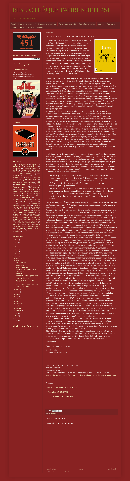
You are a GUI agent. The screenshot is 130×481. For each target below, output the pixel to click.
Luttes (21, 203)
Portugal (14, 212)
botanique (15, 177)
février (18, 260)
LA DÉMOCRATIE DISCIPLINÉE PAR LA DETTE (27, 284)
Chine (17, 179)
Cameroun (28, 177)
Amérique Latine (30, 168)
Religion (24, 214)
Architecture (17, 172)
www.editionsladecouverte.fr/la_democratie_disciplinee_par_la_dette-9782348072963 (81, 375)
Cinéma (23, 179)
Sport (23, 226)
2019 (16, 249)
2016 (16, 242)
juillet (17, 299)
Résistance (15, 215)
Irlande (21, 199)
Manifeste (16, 205)
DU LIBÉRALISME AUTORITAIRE (59, 397)
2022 (16, 256)
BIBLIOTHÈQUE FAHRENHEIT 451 (61, 9)
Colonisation (32, 179)
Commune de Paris (18, 181)
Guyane (23, 195)
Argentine (24, 171)
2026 (16, 320)
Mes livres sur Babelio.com (26, 326)
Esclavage (36, 187)
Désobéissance (28, 183)
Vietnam (17, 231)
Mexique (37, 205)
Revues (29, 219)
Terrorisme (19, 228)
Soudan (18, 226)
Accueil (13, 24)
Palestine (28, 209)
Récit (16, 214)
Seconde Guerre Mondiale (27, 223)
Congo (29, 181)
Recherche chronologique (87, 24)
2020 (16, 251)
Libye (14, 203)
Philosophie (26, 210)
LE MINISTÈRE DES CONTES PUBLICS (61, 388)
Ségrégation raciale (18, 224)
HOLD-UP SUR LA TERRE (22, 267)
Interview (37, 198)
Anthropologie (26, 170)
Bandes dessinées (27, 174)
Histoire (36, 195)
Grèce (30, 193)
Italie (32, 199)
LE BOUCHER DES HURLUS (22, 286)
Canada (33, 177)
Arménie (30, 172)
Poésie (36, 210)
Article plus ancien (112, 469)
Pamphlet (37, 209)
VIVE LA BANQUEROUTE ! (57, 392)
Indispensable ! (26, 198)
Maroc (23, 205)
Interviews (101, 24)
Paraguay (17, 210)
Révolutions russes (18, 219)
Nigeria (14, 209)
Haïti (28, 195)
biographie (16, 176)
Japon (38, 199)
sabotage (34, 221)
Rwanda (26, 221)
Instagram (40, 27)
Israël (26, 199)
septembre (19, 303)
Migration (19, 207)
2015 (16, 240)
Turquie (29, 230)
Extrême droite (24, 191)
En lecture (14, 27)
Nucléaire (20, 209)
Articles (36, 172)
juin (17, 296)
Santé (14, 223)
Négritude (27, 207)
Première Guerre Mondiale (25, 212)
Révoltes (26, 215)
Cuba (35, 181)
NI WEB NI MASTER (21, 262)
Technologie (36, 226)
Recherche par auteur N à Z (67, 24)
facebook (31, 27)
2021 (16, 254)
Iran (16, 199)
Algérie (34, 164)
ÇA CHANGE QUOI (20, 273)
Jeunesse (17, 201)
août (17, 301)
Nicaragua (35, 207)
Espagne (18, 189)
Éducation (34, 185)
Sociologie (36, 224)
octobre (18, 306)
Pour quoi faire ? (112, 24)
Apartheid (37, 170)
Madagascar (34, 203)
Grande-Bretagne (20, 193)
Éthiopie (15, 191)
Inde (19, 198)
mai (17, 294)
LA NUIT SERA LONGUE (20, 70)
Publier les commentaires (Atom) (62, 472)
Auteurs (15, 174)
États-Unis (29, 189)
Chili (38, 177)
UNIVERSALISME (20, 265)
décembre (19, 310)
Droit (38, 183)
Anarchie (15, 170)
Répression (33, 214)
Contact (22, 27)
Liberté (34, 201)
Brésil (21, 177)
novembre (19, 308)
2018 (16, 247)
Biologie (27, 176)
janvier (18, 258)
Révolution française (29, 217)
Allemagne (30, 166)
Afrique (15, 164)
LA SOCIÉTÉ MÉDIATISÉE (22, 278)
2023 (16, 313)
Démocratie (16, 183)
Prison (38, 212)
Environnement (19, 187)
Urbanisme (37, 230)
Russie (18, 221)
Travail (21, 230)
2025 (16, 318)
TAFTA (29, 226)
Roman (37, 219)
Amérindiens (16, 168)
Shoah (29, 224)
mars (17, 289)
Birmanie (35, 175)
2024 (16, 316)
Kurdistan (26, 201)
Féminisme (36, 191)
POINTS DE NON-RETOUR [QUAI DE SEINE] (27, 276)
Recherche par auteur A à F (27, 24)
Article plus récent (51, 469)
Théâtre (29, 228)
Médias (29, 205)
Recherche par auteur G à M (47, 24)
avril (17, 292)
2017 (16, 244)
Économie (53, 413)
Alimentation (16, 166)
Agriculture (24, 164)
